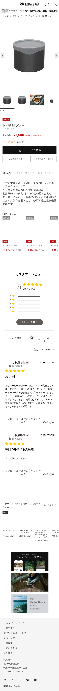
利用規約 (7, 660)
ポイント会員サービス (15, 633)
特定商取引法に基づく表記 (15, 668)
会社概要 (8, 653)
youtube (35, 679)
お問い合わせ (10, 648)
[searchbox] (17, 337)
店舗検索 (8, 643)
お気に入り (50, 4)
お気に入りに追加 (45, 159)
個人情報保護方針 (11, 664)
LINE (27, 679)
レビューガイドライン (13, 671)
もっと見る (49, 505)
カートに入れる (32, 150)
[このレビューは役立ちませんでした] (50, 422)
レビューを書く (29, 322)
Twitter (12, 679)
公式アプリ (9, 628)
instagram (5, 679)
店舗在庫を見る (15, 159)
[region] (29, 296)
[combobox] (41, 349)
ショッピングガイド (13, 623)
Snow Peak (29, 3)
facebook (20, 679)
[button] (56, 55)
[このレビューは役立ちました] (44, 422)
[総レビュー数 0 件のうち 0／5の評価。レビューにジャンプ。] (16, 142)
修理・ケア (9, 638)
